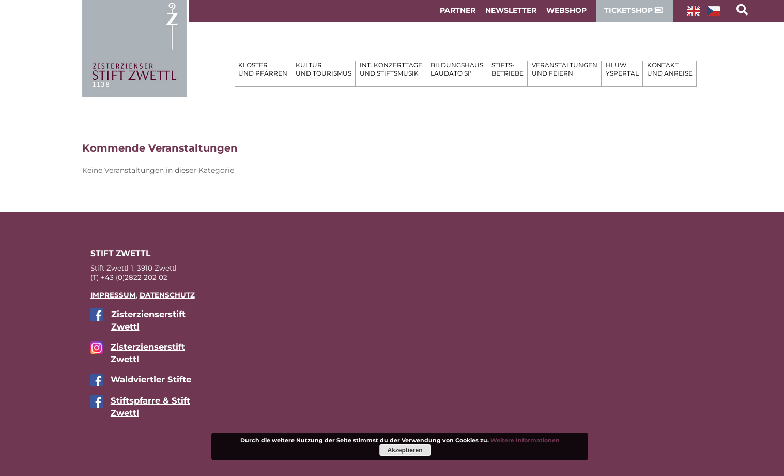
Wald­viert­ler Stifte (151, 379)
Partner (457, 10)
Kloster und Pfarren (262, 69)
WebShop (566, 10)
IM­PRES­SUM (113, 295)
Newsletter (510, 10)
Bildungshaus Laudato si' (457, 69)
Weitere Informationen (525, 440)
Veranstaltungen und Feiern (564, 69)
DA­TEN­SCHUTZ (167, 295)
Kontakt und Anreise (670, 69)
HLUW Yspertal (622, 69)
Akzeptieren (404, 450)
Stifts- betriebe (507, 69)
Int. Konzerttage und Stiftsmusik (391, 69)
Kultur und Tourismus (323, 69)
